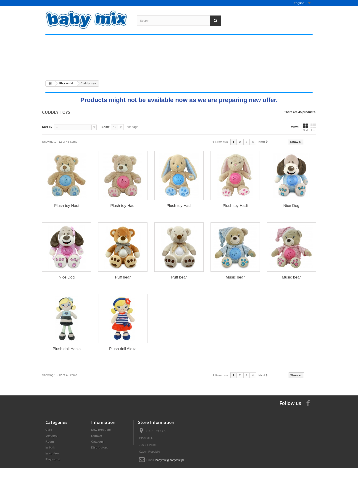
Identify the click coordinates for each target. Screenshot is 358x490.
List (313, 127)
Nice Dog (291, 206)
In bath (200, 68)
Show (106, 127)
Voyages (111, 68)
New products (101, 429)
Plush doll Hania (67, 349)
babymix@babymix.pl (169, 460)
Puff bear (123, 277)
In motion (244, 68)
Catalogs (97, 441)
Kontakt (96, 435)
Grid (305, 127)
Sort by (47, 127)
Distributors (99, 447)
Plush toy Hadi (66, 206)
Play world (289, 68)
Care (66, 68)
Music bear (235, 277)
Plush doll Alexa (123, 349)
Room (155, 68)
